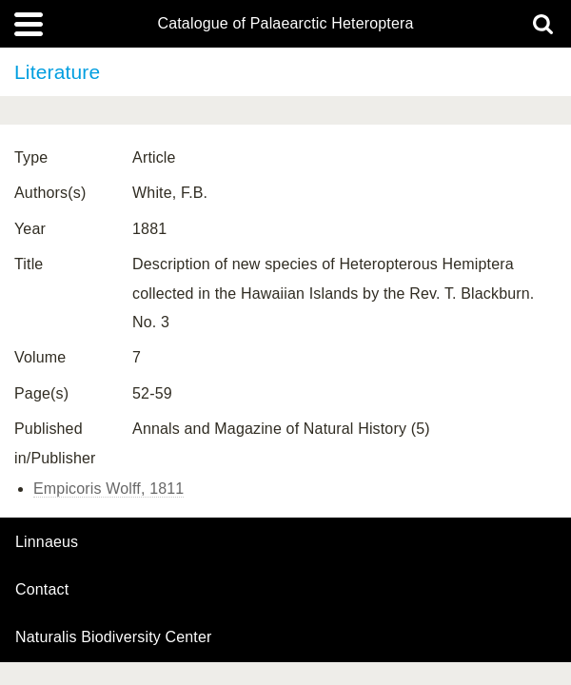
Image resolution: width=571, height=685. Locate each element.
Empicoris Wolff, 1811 (108, 488)
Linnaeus (46, 542)
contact (42, 589)
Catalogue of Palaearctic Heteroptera (285, 23)
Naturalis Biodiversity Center (113, 637)
